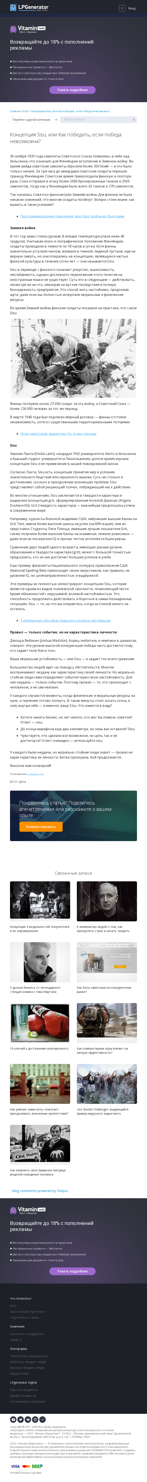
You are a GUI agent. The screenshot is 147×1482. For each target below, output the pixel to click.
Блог (13, 1306)
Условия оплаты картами (25, 1472)
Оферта (16, 1340)
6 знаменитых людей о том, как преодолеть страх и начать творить (103, 929)
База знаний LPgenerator (28, 1312)
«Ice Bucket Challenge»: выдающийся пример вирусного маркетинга (102, 1111)
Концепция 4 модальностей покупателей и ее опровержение (39, 929)
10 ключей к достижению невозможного (39, 1048)
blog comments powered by (40, 1190)
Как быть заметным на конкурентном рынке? (104, 990)
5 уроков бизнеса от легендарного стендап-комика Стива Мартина (35, 990)
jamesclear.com (36, 773)
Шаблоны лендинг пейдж (28, 1362)
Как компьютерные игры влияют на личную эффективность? (102, 1050)
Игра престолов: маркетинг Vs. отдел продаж (58, 433)
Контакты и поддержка (26, 1334)
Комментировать (41, 826)
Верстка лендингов (24, 1390)
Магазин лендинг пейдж (27, 1368)
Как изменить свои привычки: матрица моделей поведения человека (38, 1172)
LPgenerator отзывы (24, 1317)
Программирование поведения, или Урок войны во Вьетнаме (72, 216)
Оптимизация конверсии (27, 1401)
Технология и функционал (29, 1356)
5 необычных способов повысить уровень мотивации (65, 620)
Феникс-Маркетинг (47, 1433)
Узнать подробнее (72, 90)
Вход (131, 8)
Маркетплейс (19, 1373)
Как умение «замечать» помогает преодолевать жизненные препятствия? (39, 1111)
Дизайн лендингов (23, 1396)
